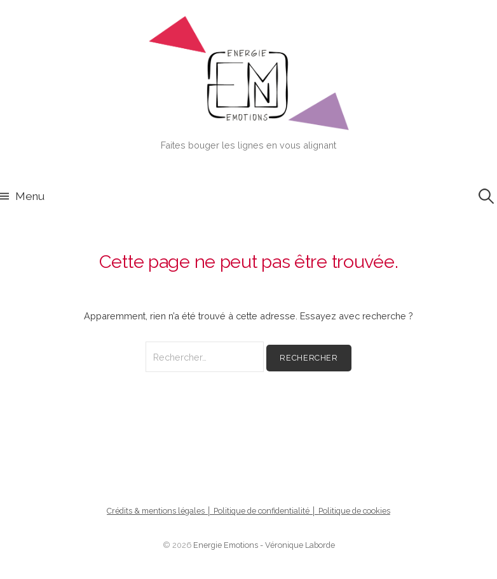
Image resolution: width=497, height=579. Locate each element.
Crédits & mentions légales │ (160, 511)
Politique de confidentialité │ (266, 511)
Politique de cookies (354, 511)
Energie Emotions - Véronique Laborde (264, 545)
